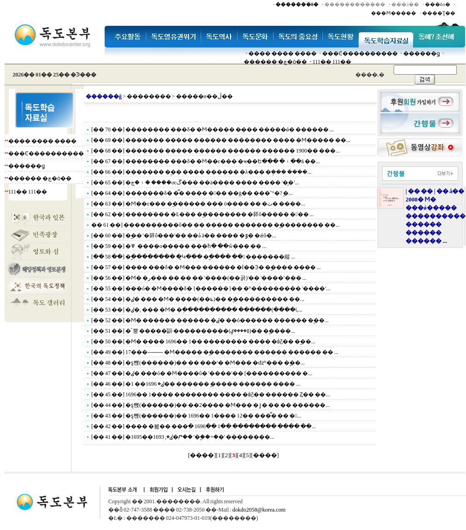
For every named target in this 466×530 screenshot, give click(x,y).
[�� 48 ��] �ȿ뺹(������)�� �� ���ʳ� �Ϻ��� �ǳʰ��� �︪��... (198, 362)
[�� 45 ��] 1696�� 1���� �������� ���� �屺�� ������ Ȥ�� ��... (210, 394)
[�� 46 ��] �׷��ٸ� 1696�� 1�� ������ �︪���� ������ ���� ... (195, 384)
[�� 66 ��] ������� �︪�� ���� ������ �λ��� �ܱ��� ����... (201, 172)
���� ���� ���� (282, 53)
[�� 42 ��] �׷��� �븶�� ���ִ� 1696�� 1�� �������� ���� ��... (203, 426)
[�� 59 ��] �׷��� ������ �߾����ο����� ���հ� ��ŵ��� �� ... (178, 246)
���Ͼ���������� (360, 53)
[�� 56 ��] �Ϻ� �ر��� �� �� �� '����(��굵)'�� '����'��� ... (199, 278)
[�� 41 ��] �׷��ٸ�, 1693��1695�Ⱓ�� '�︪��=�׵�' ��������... (182, 437)
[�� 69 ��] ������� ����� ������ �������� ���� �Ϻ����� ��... (220, 140)
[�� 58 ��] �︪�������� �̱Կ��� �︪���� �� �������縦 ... (193, 256)
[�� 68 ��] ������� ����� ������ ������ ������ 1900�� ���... (215, 150)
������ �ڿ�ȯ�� (275, 62)
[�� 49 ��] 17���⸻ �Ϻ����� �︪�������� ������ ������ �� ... (214, 352)
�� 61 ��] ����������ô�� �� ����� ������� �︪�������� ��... (215, 225)
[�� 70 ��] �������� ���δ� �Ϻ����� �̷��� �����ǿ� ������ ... (212, 129)
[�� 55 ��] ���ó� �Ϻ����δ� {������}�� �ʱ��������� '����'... (210, 288)
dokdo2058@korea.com (258, 509)
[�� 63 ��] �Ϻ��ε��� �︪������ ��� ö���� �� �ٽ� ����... (198, 203)
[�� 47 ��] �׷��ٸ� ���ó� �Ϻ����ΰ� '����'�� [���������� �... (201, 373)
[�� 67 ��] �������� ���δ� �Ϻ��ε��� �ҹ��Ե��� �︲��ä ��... (205, 161)
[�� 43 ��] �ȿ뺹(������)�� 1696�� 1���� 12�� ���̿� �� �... (196, 415)
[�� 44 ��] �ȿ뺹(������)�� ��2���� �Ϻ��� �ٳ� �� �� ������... (210, 405)
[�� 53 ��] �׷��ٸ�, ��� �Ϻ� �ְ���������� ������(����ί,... (196, 309)
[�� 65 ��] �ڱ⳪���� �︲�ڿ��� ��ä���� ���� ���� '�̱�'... (195, 182)
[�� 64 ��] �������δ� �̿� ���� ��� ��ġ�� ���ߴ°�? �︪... (192, 193)
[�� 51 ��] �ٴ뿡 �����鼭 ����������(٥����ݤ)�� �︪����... (193, 331)
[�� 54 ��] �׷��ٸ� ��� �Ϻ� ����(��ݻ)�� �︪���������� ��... (197, 299)
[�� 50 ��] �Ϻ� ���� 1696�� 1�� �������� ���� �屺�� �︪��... (203, 341)
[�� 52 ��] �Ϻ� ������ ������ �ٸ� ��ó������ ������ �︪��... (210, 320)
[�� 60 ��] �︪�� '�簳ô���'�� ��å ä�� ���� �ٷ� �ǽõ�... (183, 235)
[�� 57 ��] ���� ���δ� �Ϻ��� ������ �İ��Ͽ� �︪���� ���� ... (206, 267)
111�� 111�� (332, 62)
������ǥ (421, 53)
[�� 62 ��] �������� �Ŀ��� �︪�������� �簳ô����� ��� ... (202, 214)
